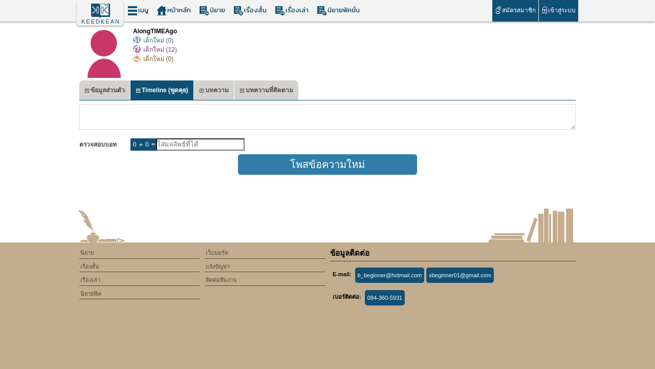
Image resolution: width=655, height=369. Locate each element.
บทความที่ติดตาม (266, 91)
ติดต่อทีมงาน (221, 280)
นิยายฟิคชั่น (338, 10)
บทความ (214, 91)
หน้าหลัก (174, 10)
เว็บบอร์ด (217, 253)
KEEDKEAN (100, 21)
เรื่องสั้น (250, 10)
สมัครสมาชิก (515, 10)
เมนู (137, 10)
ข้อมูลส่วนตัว (104, 91)
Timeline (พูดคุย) (162, 91)
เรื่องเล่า (292, 10)
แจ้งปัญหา (218, 266)
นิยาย (212, 10)
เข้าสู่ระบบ (558, 10)
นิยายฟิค (90, 294)
